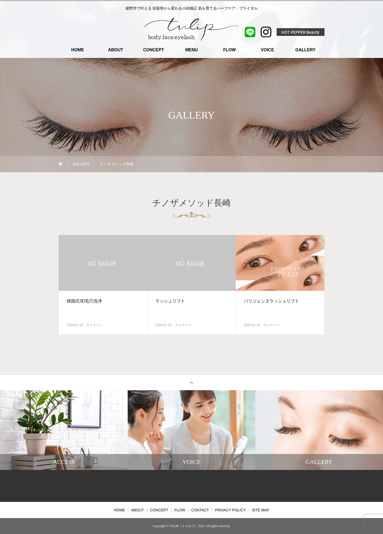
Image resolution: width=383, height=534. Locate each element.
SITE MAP (260, 510)
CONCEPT (153, 50)
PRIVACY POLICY (230, 510)
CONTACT (200, 510)
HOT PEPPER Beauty (300, 32)
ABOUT (115, 50)
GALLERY (305, 50)
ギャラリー (94, 325)
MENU (191, 50)
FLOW (229, 50)
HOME (77, 50)
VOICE (267, 50)
